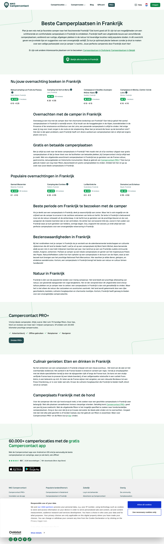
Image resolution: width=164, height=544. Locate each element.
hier (69, 415)
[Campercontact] (18, 4)
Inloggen (155, 5)
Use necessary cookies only (144, 519)
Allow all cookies (144, 511)
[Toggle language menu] (146, 5)
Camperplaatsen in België (123, 50)
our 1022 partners (45, 514)
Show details (36, 539)
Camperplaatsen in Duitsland (96, 50)
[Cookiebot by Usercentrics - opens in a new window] (15, 539)
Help (138, 5)
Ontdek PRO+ (16, 340)
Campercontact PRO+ (110, 160)
